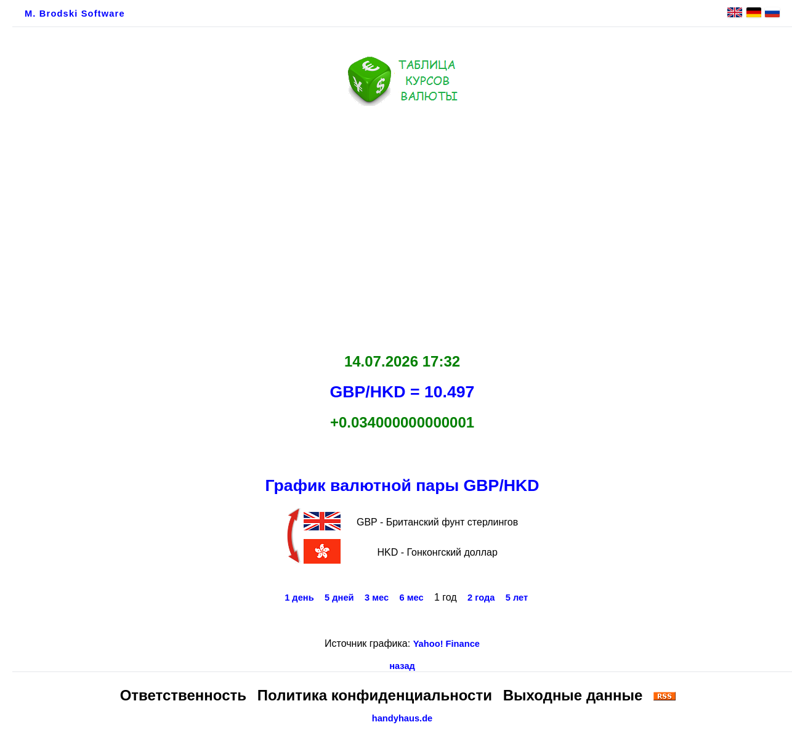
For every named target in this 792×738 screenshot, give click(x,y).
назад (402, 666)
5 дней (339, 597)
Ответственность (183, 695)
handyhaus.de (402, 718)
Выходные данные (573, 695)
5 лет (517, 597)
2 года (481, 597)
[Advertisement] (402, 226)
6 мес (411, 597)
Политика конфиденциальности (374, 695)
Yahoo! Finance (446, 644)
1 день (299, 597)
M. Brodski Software (75, 13)
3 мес (377, 597)
